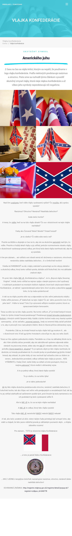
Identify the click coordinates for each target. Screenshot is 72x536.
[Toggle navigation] (67, 4)
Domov (4, 43)
